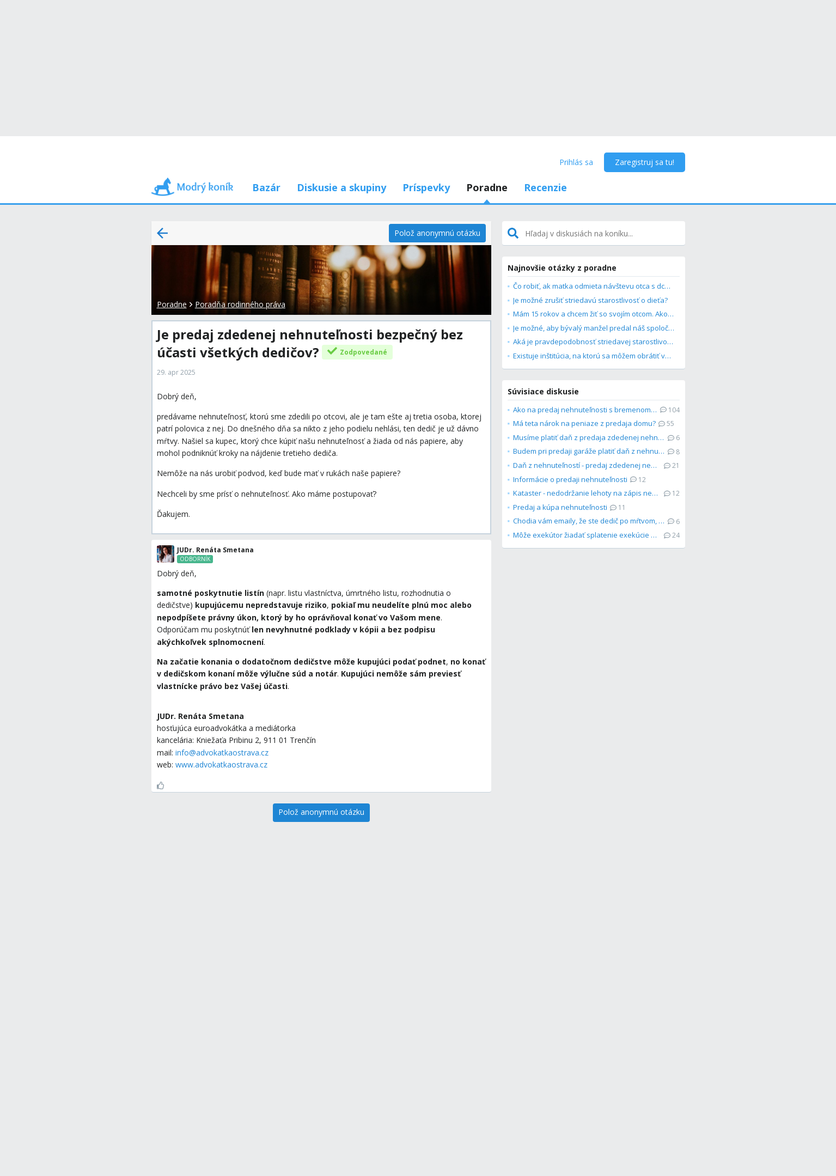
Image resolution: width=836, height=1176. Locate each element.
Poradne (487, 187)
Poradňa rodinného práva (240, 304)
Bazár (266, 187)
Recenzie (545, 187)
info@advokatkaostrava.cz (222, 752)
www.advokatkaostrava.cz (221, 764)
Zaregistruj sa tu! (644, 162)
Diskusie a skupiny (341, 187)
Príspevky (426, 187)
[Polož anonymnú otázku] (437, 233)
